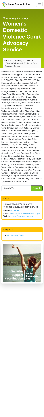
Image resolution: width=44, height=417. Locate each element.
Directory (29, 60)
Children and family (15, 235)
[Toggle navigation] (39, 4)
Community (17, 60)
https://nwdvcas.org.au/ (22, 216)
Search (37, 188)
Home (6, 60)
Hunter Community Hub (15, 4)
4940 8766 (14, 210)
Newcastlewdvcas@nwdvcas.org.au (25, 213)
